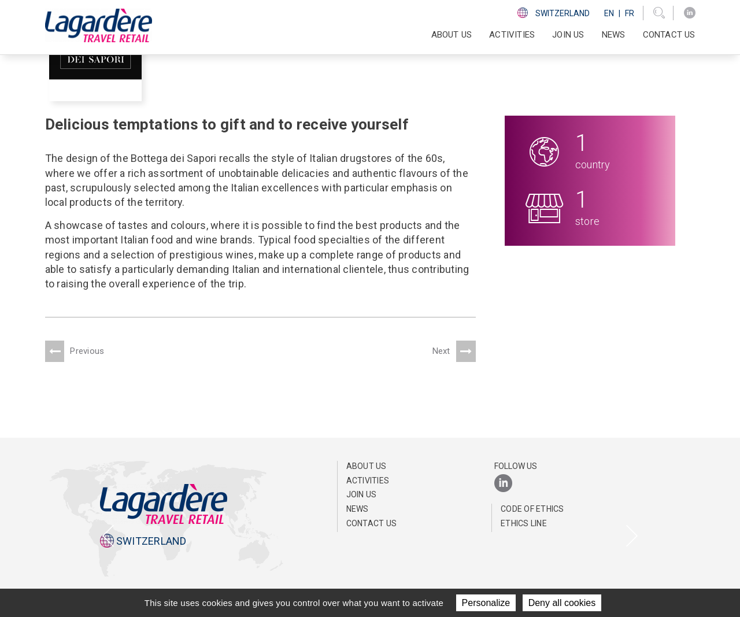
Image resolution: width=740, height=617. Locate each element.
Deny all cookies (562, 603)
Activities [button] (512, 34)
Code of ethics (532, 508)
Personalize (486, 603)
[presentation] (108, 537)
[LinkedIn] (689, 13)
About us (366, 466)
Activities (368, 480)
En (609, 13)
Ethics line (524, 523)
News (614, 34)
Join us (568, 34)
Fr (629, 13)
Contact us (669, 34)
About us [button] (451, 34)
